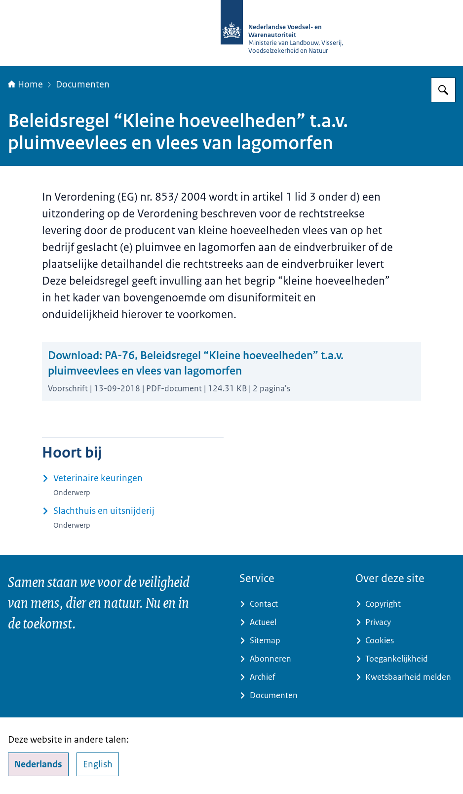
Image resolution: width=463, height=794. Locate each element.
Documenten (83, 84)
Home (25, 84)
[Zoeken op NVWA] (443, 90)
